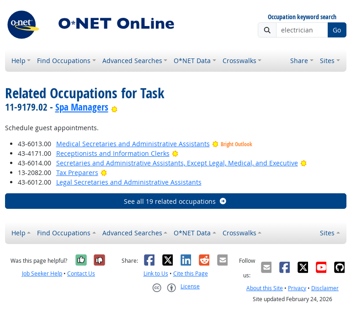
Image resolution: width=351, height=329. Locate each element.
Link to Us (156, 273)
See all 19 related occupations (175, 201)
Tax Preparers (77, 172)
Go (337, 30)
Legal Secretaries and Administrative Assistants (129, 182)
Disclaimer (325, 288)
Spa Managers (81, 107)
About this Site (264, 288)
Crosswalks (239, 60)
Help (18, 60)
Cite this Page (190, 273)
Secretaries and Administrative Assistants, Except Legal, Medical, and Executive (177, 163)
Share (299, 60)
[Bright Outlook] (114, 107)
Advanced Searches (132, 60)
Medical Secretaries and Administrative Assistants (133, 143)
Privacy (297, 288)
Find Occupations (63, 60)
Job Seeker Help (42, 273)
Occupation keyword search (302, 17)
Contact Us (81, 273)
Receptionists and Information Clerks (113, 153)
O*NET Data (192, 60)
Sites (327, 60)
